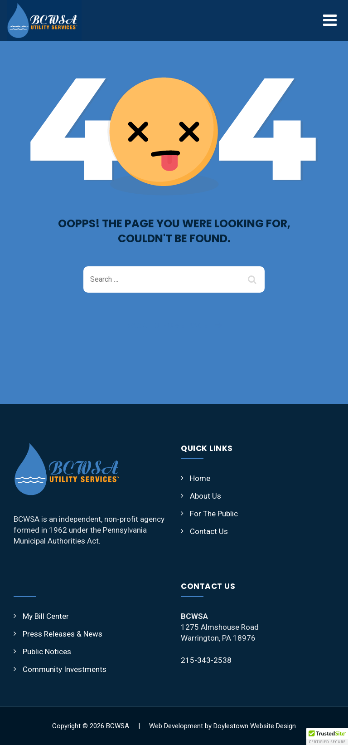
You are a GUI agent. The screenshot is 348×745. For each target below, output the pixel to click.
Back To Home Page (167, 325)
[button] (327, 736)
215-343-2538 (206, 660)
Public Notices (47, 651)
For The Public (214, 513)
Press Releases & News (62, 633)
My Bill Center (46, 616)
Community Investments (64, 669)
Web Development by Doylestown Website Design (222, 726)
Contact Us (209, 531)
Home (200, 478)
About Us (205, 495)
